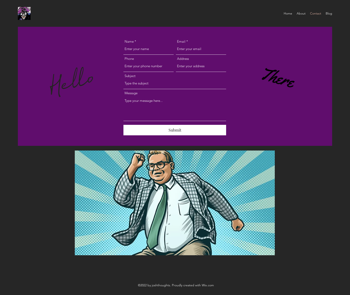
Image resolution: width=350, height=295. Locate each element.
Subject (130, 75)
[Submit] (174, 130)
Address (183, 58)
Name (129, 41)
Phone (129, 58)
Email (181, 41)
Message (131, 93)
